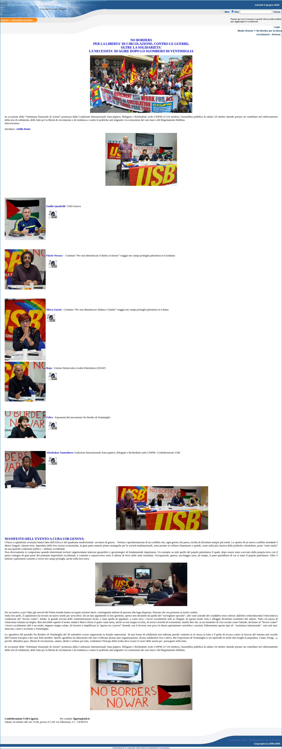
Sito (237, 12)
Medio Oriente (245, 30)
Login (277, 27)
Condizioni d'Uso (237, 740)
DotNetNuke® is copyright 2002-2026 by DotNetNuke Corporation (141, 748)
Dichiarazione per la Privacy (264, 740)
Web (226, 12)
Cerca (277, 12)
